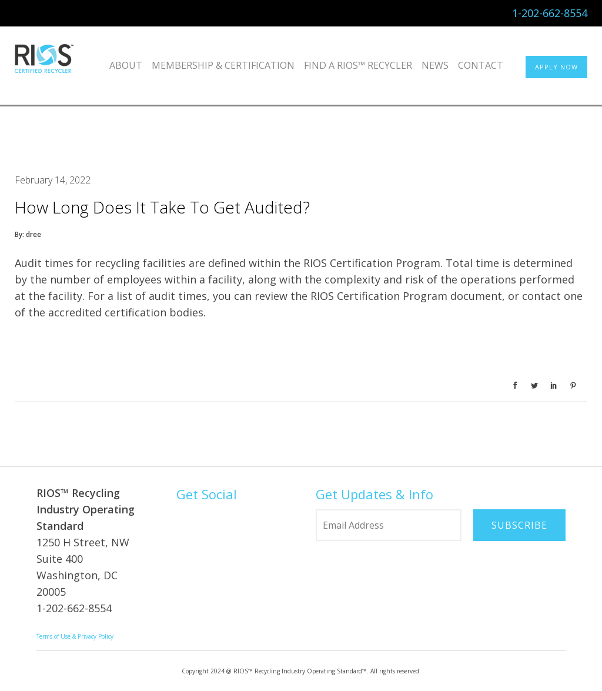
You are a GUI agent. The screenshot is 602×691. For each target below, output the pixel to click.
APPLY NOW (556, 66)
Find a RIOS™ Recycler (358, 65)
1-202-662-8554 (549, 13)
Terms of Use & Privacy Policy (74, 636)
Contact (480, 65)
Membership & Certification (223, 65)
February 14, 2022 (53, 179)
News (435, 65)
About (125, 65)
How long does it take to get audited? (162, 207)
